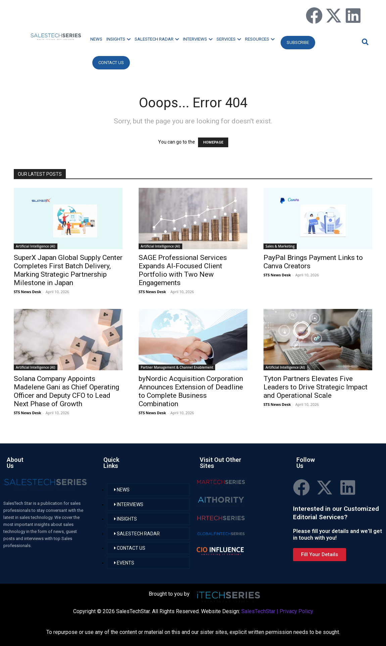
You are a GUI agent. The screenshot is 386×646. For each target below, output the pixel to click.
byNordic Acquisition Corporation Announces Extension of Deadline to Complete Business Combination (191, 391)
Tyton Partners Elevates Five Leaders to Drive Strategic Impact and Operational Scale (315, 387)
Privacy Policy (296, 611)
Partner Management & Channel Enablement (177, 367)
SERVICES (228, 39)
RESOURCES (260, 39)
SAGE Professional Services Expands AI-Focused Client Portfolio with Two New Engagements (183, 270)
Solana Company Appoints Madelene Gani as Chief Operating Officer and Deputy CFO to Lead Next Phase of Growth (66, 391)
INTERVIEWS (197, 39)
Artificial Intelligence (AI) (35, 246)
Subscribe (298, 42)
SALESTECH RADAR (157, 39)
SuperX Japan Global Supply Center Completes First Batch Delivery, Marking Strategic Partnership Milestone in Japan (68, 270)
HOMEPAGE (213, 142)
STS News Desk (27, 291)
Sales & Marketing (280, 246)
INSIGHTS (118, 39)
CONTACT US (111, 62)
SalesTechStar (258, 611)
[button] (364, 42)
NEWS (96, 39)
